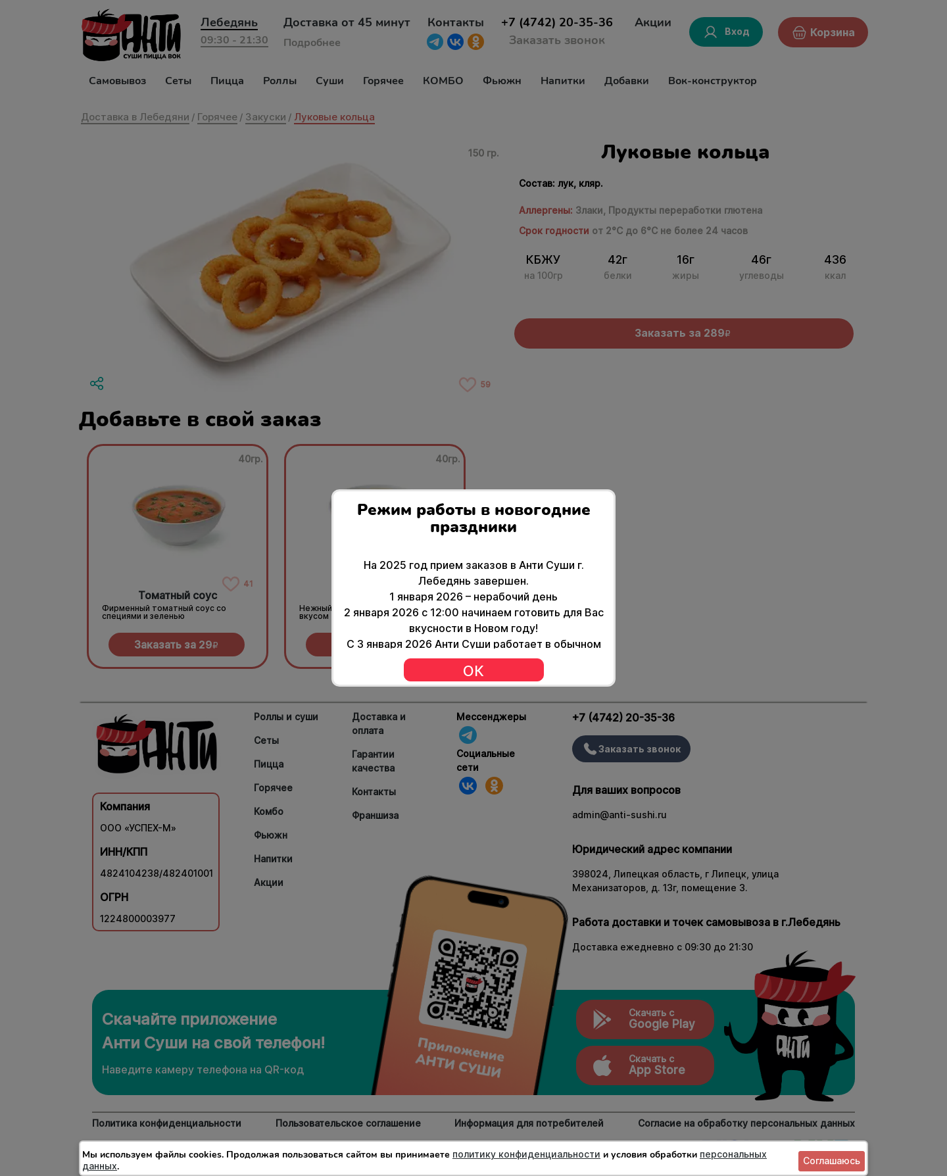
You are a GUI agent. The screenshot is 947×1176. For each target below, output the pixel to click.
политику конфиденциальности (526, 1154)
